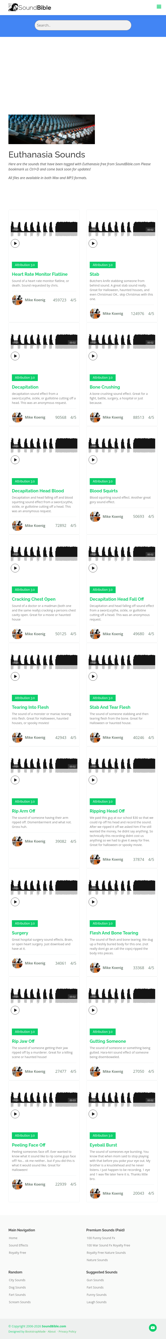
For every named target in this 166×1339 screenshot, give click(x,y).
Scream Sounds (20, 1302)
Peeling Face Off (28, 1145)
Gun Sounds (95, 1280)
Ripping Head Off (107, 811)
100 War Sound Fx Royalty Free (108, 1245)
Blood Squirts (104, 490)
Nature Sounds (97, 1260)
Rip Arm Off (23, 811)
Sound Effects (18, 1245)
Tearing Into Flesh (30, 707)
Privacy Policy (67, 1331)
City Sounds (17, 1280)
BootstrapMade (35, 1331)
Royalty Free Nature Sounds (106, 1252)
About (52, 1331)
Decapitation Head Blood (38, 490)
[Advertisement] (83, 69)
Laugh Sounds (97, 1302)
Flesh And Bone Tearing (114, 933)
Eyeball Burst (103, 1145)
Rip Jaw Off (23, 1041)
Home (13, 1238)
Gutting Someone (108, 1041)
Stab (94, 274)
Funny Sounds (97, 1294)
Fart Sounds (17, 1294)
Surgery (20, 933)
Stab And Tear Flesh (110, 707)
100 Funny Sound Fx (101, 1238)
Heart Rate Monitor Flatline (40, 274)
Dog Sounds (17, 1287)
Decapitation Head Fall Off (117, 599)
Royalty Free (17, 1252)
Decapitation (25, 387)
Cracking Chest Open (34, 599)
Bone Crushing (105, 387)
